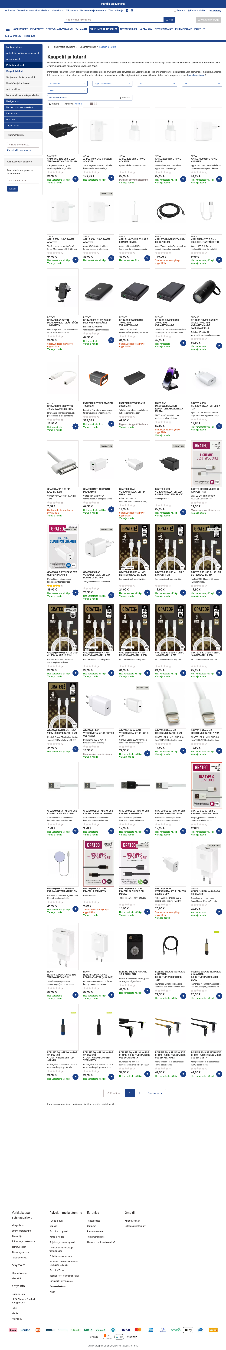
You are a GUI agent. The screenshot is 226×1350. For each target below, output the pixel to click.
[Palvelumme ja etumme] (93, 11)
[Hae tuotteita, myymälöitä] (118, 19)
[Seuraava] (155, 1093)
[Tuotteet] (8, 29)
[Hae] (168, 19)
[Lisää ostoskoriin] (75, 179)
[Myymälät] (57, 11)
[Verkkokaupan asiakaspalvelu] (33, 11)
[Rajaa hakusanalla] (89, 97)
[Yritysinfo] (72, 11)
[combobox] (118, 19)
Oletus (79, 104)
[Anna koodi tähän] (23, 180)
